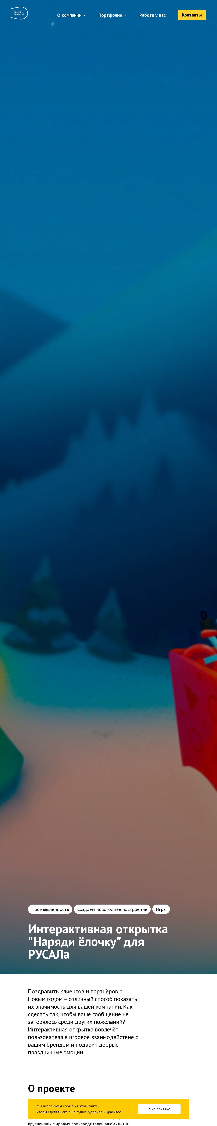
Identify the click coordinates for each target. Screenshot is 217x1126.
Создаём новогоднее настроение (112, 909)
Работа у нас (152, 15)
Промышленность (50, 909)
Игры (161, 909)
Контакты (192, 15)
